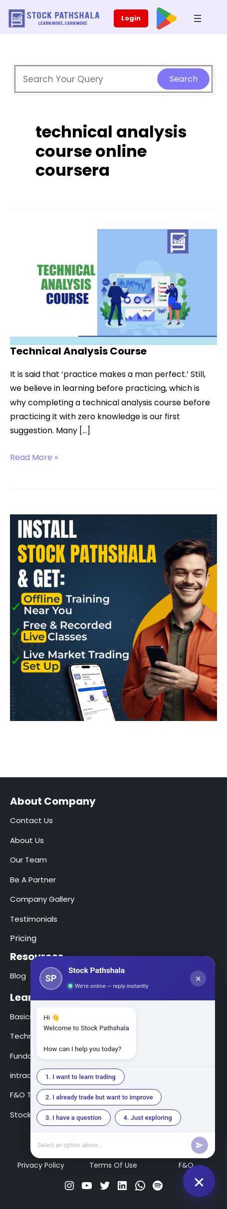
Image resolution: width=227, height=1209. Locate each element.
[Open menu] (198, 18)
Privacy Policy (40, 1165)
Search (184, 79)
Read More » (34, 458)
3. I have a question (73, 1117)
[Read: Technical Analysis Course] (113, 286)
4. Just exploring (148, 1117)
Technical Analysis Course (78, 351)
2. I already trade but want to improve (99, 1097)
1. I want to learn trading (80, 1077)
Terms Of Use (113, 1165)
